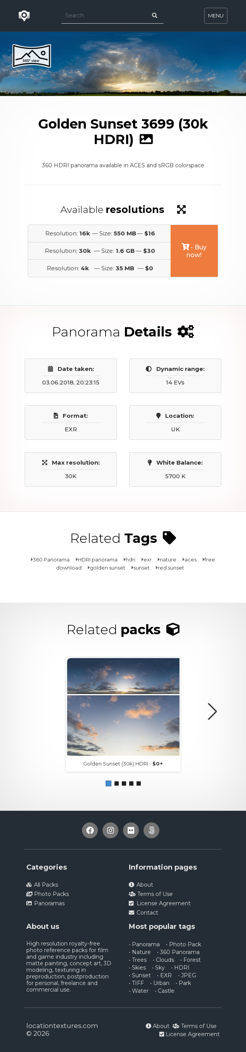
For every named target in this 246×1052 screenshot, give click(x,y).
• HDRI (180, 967)
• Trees (138, 959)
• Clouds (163, 959)
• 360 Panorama (178, 952)
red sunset (171, 568)
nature (168, 559)
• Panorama (144, 944)
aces (190, 559)
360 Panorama (51, 559)
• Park (183, 983)
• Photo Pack (183, 944)
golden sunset (107, 568)
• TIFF (136, 983)
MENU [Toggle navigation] (216, 15)
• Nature (140, 952)
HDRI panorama (98, 559)
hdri (130, 559)
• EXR (164, 975)
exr (148, 559)
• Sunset (140, 975)
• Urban (159, 983)
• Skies (137, 967)
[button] (108, 783)
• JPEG (187, 975)
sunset (141, 568)
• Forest (190, 959)
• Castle (164, 990)
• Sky (158, 967)
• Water (139, 990)
